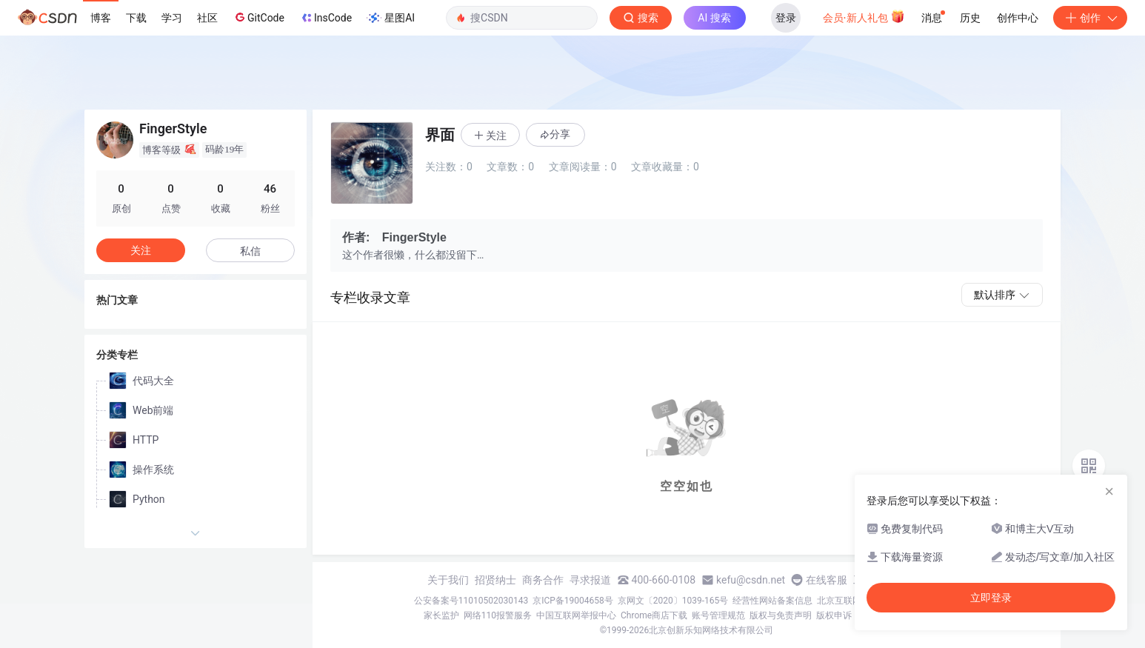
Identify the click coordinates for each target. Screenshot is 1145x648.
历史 (970, 18)
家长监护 (441, 615)
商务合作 (543, 580)
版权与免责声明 (781, 615)
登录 (785, 18)
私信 (250, 251)
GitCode (258, 17)
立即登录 (991, 598)
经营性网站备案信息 (772, 600)
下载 (136, 18)
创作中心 (1017, 18)
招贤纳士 (495, 580)
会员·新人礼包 (864, 16)
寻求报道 (590, 580)
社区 (207, 18)
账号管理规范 (718, 615)
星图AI (391, 17)
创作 (1090, 18)
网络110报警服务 (498, 615)
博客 (100, 18)
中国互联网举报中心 (576, 615)
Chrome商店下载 (654, 615)
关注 (140, 250)
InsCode (325, 17)
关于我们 (448, 580)
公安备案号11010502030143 (471, 600)
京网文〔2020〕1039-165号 (673, 600)
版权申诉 (834, 615)
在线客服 (826, 580)
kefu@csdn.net (750, 580)
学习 (171, 18)
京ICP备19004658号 (573, 600)
